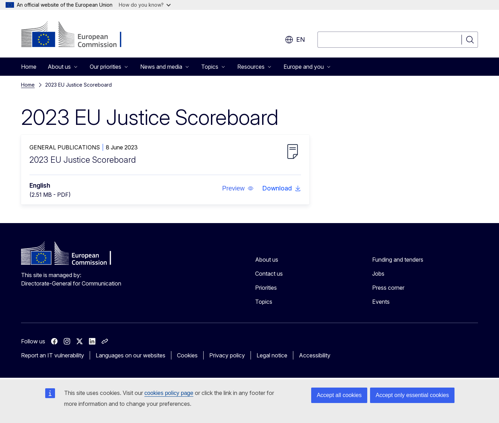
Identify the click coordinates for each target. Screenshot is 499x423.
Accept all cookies (339, 395)
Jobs (378, 273)
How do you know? (145, 5)
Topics (263, 301)
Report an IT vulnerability (52, 355)
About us (266, 259)
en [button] (295, 39)
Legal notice (272, 355)
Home (28, 66)
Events (381, 301)
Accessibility (314, 355)
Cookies (187, 355)
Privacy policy (227, 355)
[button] (238, 188)
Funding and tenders (397, 259)
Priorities (266, 287)
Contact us (269, 273)
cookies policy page (168, 393)
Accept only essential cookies (412, 395)
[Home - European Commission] (77, 35)
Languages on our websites (130, 355)
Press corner (388, 287)
